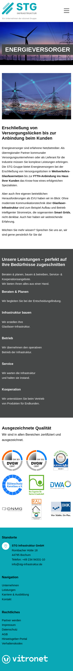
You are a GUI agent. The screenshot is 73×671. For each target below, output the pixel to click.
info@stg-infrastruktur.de (27, 564)
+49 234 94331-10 (33, 559)
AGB (5, 634)
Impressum (9, 624)
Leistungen (9, 589)
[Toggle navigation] (66, 11)
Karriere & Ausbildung (15, 594)
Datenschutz (9, 629)
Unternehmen (10, 585)
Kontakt (6, 599)
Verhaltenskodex (12, 643)
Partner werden (11, 620)
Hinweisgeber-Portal (14, 638)
